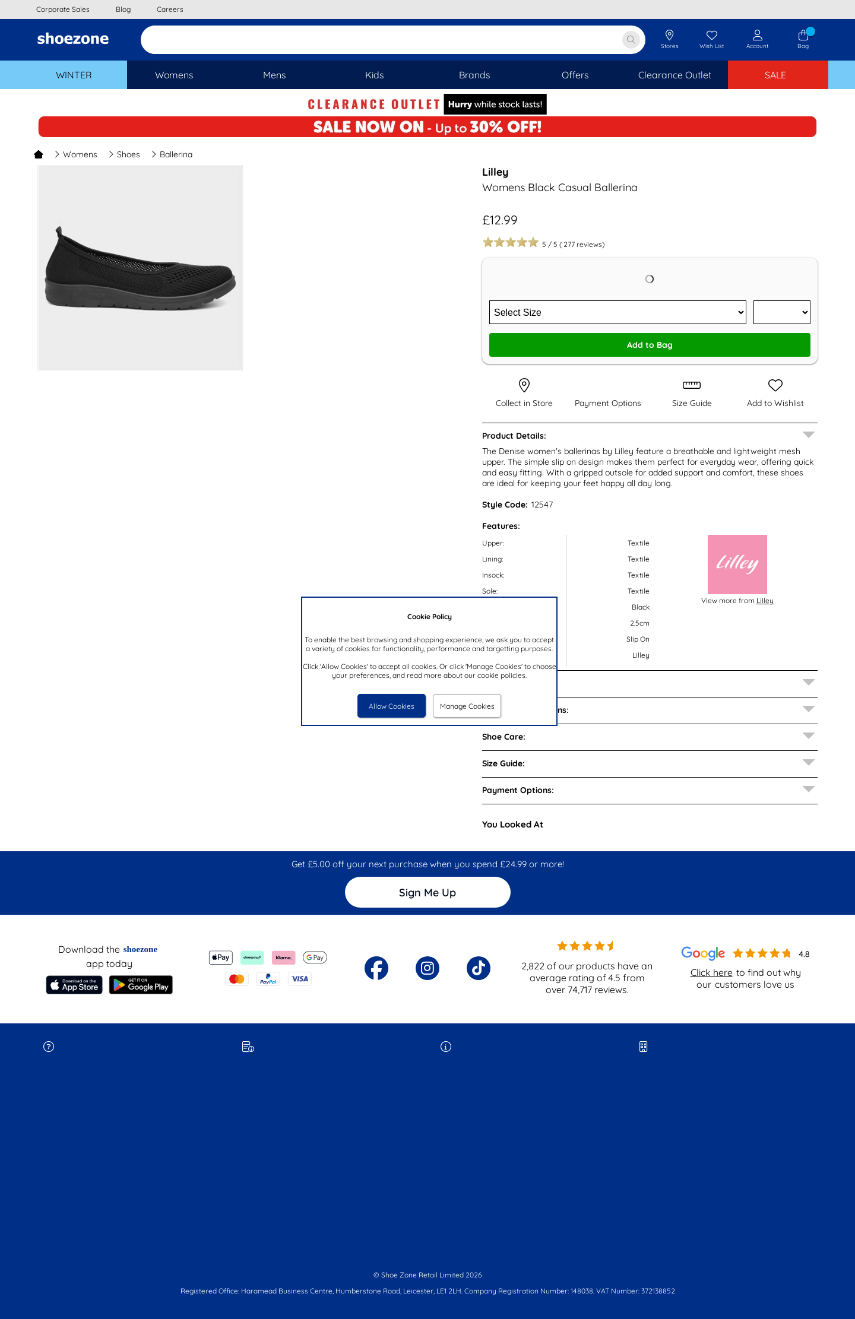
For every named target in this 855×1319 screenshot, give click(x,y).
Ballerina (171, 154)
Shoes (124, 154)
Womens (75, 154)
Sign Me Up (427, 892)
